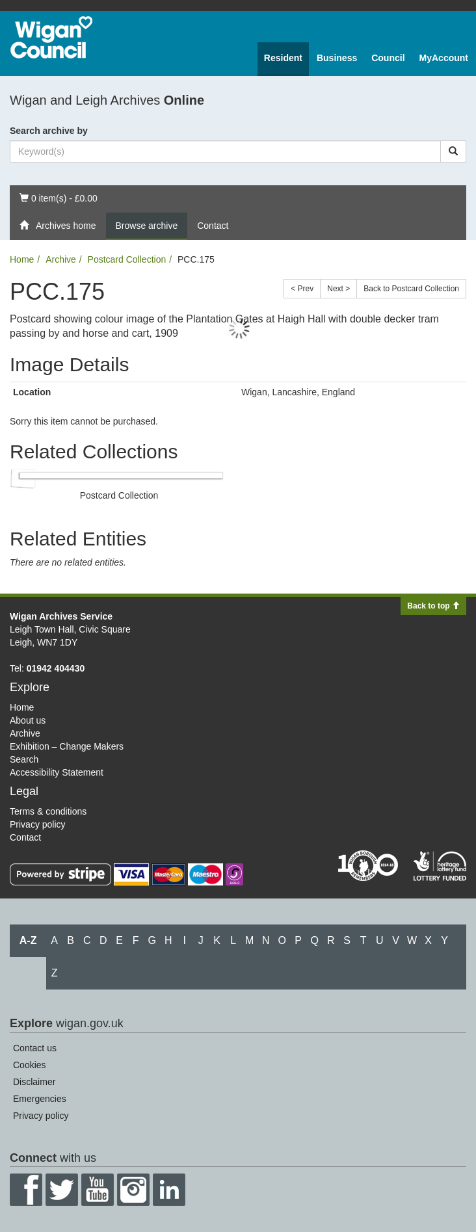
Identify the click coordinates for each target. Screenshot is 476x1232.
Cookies (29, 1065)
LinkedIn (169, 1189)
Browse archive (147, 225)
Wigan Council (51, 37)
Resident (283, 58)
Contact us (35, 1048)
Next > (338, 288)
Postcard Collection (127, 259)
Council (387, 58)
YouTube (97, 1189)
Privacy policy (38, 824)
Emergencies (39, 1099)
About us (28, 720)
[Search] (453, 151)
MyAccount (443, 58)
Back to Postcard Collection (411, 288)
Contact (212, 225)
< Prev (302, 288)
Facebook (26, 1189)
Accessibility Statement (56, 772)
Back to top (433, 605)
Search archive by (49, 130)
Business (337, 58)
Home (22, 259)
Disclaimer (34, 1082)
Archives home (58, 225)
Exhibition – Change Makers (67, 746)
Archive (61, 259)
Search (24, 759)
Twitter (62, 1189)
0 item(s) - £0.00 (58, 197)
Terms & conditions (48, 811)
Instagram (133, 1189)
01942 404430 (56, 668)
